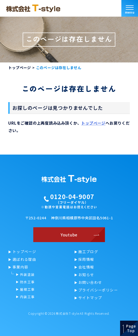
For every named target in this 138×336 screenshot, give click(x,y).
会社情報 (86, 266)
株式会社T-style (67, 313)
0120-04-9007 (72, 197)
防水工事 (27, 281)
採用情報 (86, 259)
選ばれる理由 (24, 259)
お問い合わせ (90, 282)
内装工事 (27, 296)
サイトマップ (90, 297)
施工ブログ (88, 251)
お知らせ (86, 274)
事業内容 (20, 266)
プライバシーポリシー (98, 289)
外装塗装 (27, 274)
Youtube (69, 234)
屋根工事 (27, 289)
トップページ (19, 67)
